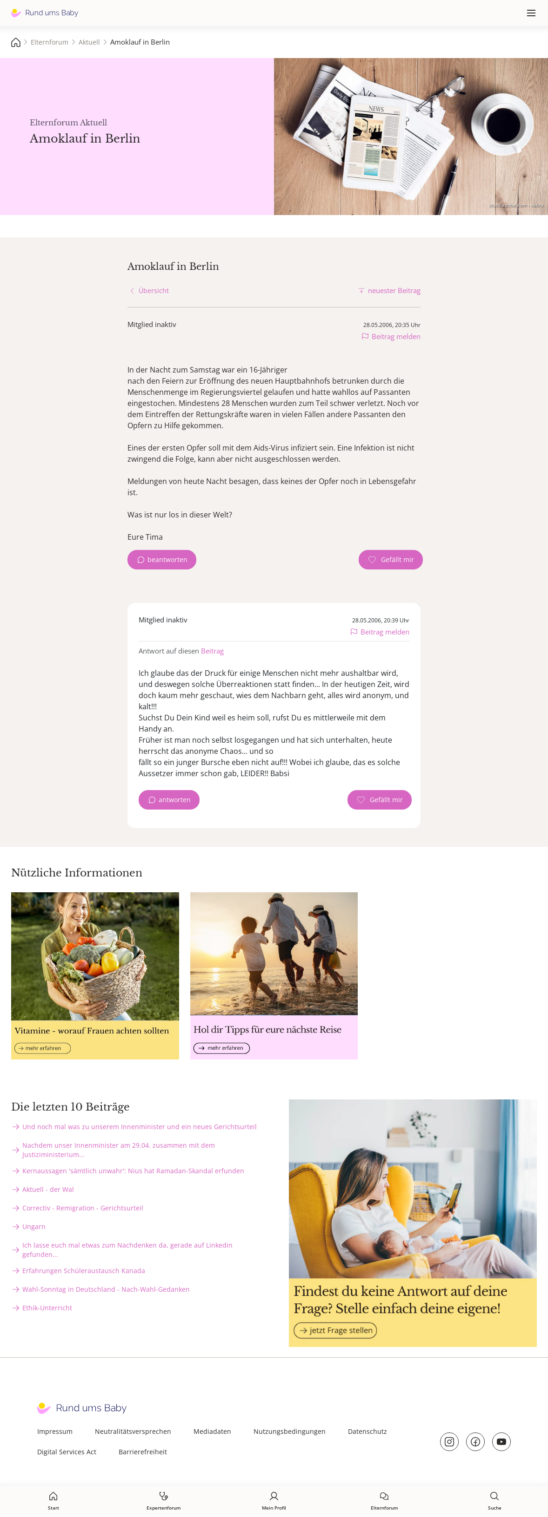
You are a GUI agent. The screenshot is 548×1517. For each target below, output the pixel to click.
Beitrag (212, 650)
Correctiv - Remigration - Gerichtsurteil (82, 1207)
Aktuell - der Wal (48, 1189)
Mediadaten (212, 1431)
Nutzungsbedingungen (290, 1431)
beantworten (167, 559)
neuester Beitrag (394, 290)
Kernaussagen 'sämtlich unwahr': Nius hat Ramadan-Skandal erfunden (133, 1170)
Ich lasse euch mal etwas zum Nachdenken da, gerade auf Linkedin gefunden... (127, 1250)
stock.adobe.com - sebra (516, 205)
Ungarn (34, 1226)
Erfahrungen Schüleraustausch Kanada (83, 1270)
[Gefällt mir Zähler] (391, 559)
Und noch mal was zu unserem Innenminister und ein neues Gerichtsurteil (139, 1126)
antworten (175, 799)
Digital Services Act (66, 1451)
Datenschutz (367, 1431)
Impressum (55, 1431)
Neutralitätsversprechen (133, 1431)
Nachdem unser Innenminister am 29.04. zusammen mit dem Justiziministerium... (118, 1150)
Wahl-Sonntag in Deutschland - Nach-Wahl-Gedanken (106, 1289)
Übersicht (154, 290)
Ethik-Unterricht (47, 1307)
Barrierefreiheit (143, 1451)
